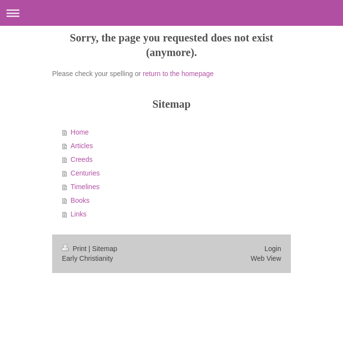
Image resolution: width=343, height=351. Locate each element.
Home (80, 132)
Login (273, 249)
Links (79, 214)
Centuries (85, 173)
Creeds (82, 159)
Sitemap (104, 249)
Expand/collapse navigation (171, 12)
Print (75, 249)
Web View (265, 258)
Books (80, 200)
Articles (82, 146)
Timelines (85, 187)
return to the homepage (178, 74)
